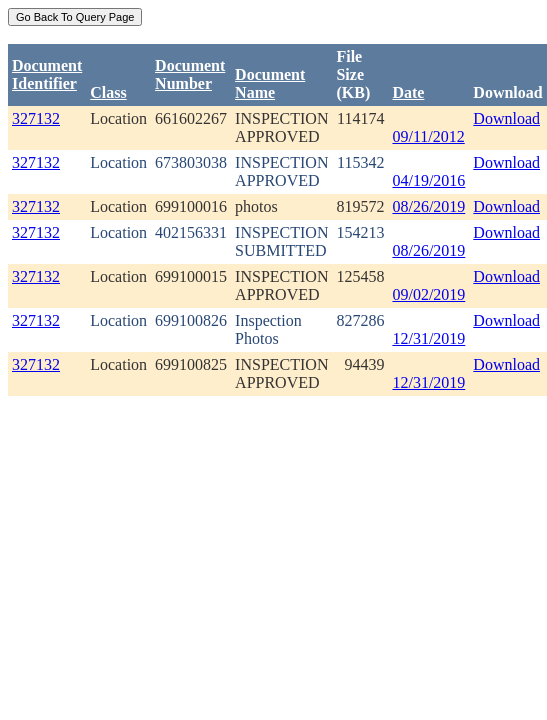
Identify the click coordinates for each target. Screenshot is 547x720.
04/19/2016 (428, 180)
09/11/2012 (428, 136)
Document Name (270, 83)
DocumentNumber (190, 74)
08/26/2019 (428, 206)
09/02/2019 (428, 294)
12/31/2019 (428, 338)
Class (108, 92)
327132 (36, 118)
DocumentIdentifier (47, 74)
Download (506, 118)
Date (408, 92)
